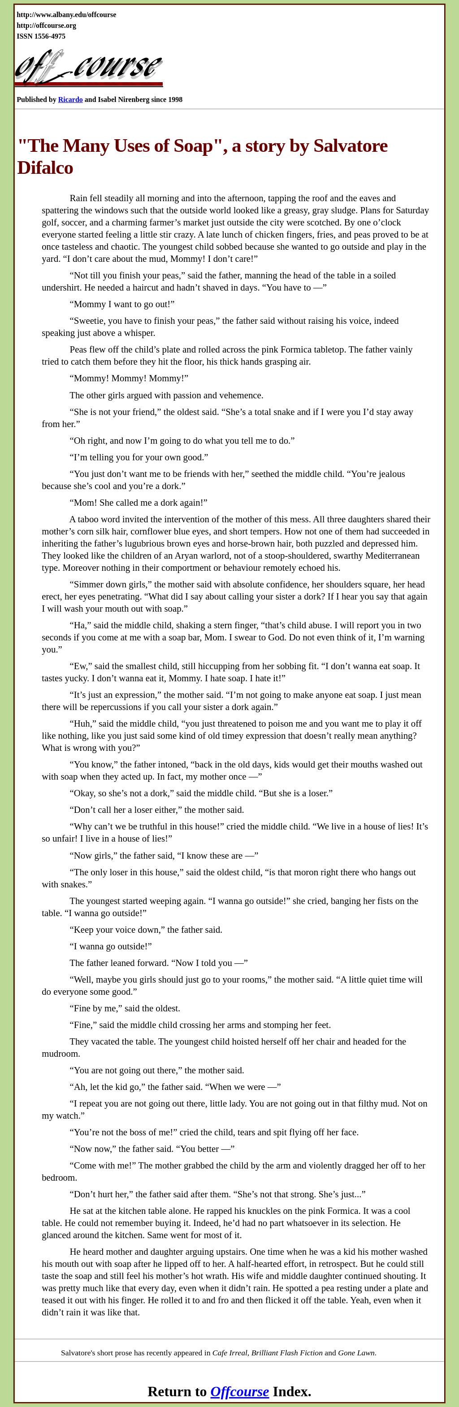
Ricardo (70, 99)
